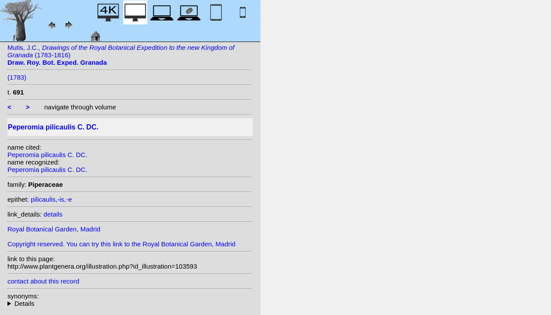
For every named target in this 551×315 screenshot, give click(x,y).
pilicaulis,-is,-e (51, 199)
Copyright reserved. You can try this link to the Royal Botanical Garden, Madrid (121, 244)
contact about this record (43, 281)
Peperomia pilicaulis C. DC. (47, 154)
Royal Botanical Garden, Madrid (53, 229)
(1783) (16, 77)
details (53, 214)
